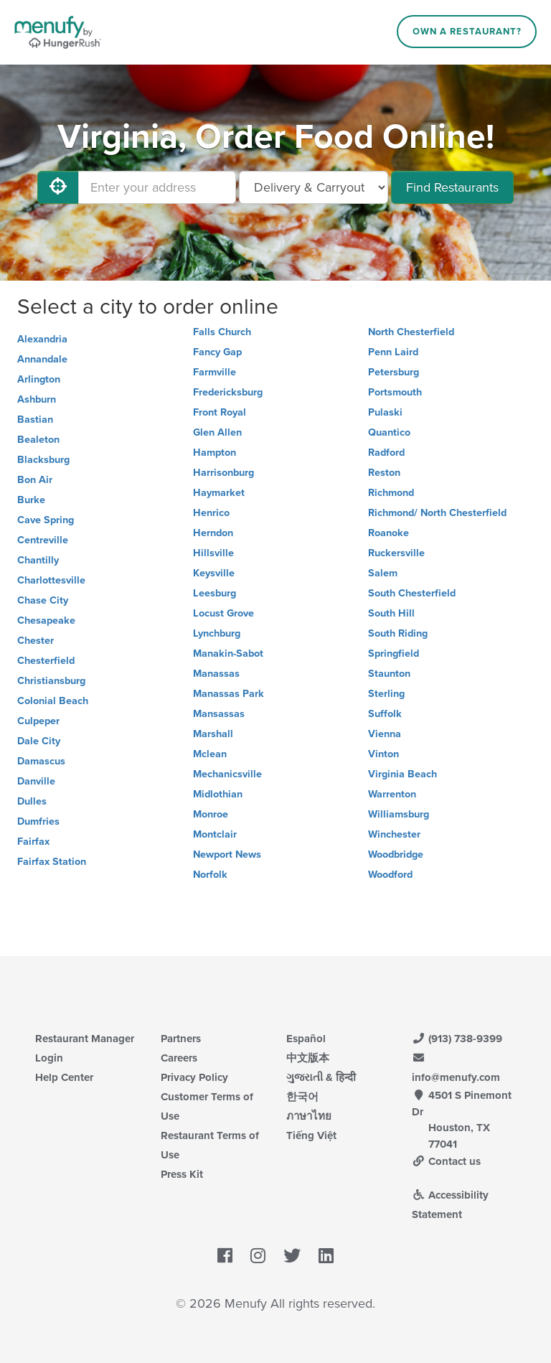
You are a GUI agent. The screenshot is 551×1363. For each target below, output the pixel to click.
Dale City (38, 741)
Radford (386, 452)
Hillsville (213, 553)
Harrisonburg (223, 473)
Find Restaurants (452, 187)
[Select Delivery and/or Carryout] (313, 187)
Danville (36, 781)
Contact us (446, 1161)
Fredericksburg (228, 392)
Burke (31, 500)
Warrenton (392, 794)
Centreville (42, 540)
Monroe (210, 814)
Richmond (391, 493)
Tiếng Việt (311, 1135)
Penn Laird (393, 352)
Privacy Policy (194, 1077)
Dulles (32, 801)
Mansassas (219, 714)
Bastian (35, 419)
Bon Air (34, 480)
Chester (35, 640)
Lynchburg (216, 633)
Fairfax (33, 841)
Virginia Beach (402, 774)
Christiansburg (51, 681)
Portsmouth (395, 392)
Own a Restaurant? (467, 31)
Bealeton (38, 440)
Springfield (393, 653)
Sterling (386, 694)
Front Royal (219, 412)
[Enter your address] (157, 187)
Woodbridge (395, 854)
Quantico (389, 432)
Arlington (38, 379)
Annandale (42, 359)
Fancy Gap (217, 352)
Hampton (214, 452)
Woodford (390, 874)
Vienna (384, 734)
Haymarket (219, 493)
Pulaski (385, 412)
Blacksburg (43, 460)
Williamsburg (398, 814)
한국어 (302, 1096)
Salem (382, 573)
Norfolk (210, 874)
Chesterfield (46, 661)
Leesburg (214, 593)
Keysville (214, 573)
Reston (384, 473)
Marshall (213, 734)
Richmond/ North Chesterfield (437, 513)
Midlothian (217, 794)
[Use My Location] (58, 187)
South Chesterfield (412, 593)
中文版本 (307, 1057)
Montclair (215, 834)
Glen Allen (217, 432)
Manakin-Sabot (228, 653)
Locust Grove (223, 613)
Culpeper (38, 721)
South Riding (398, 633)
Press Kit (182, 1174)
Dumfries (38, 821)
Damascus (41, 761)
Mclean (210, 754)
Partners (181, 1038)
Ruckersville (396, 553)
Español (306, 1038)
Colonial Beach (52, 701)
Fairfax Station (51, 862)
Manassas (216, 674)
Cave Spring (45, 520)
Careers (179, 1057)
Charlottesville (51, 580)
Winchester (394, 834)
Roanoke (388, 533)
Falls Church (222, 332)
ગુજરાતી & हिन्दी (321, 1077)
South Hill (391, 613)
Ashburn (36, 399)
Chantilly (38, 560)
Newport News (227, 854)
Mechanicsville (227, 774)
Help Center (64, 1077)
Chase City (42, 600)
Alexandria (42, 339)
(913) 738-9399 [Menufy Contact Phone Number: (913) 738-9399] (457, 1038)
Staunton (389, 674)
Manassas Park (228, 694)
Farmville (214, 372)
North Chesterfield (411, 332)
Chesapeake (46, 620)
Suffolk (385, 714)
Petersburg (393, 372)
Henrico (211, 513)
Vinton (383, 754)
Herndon (213, 533)
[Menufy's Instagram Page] (257, 1257)
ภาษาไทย (308, 1116)
